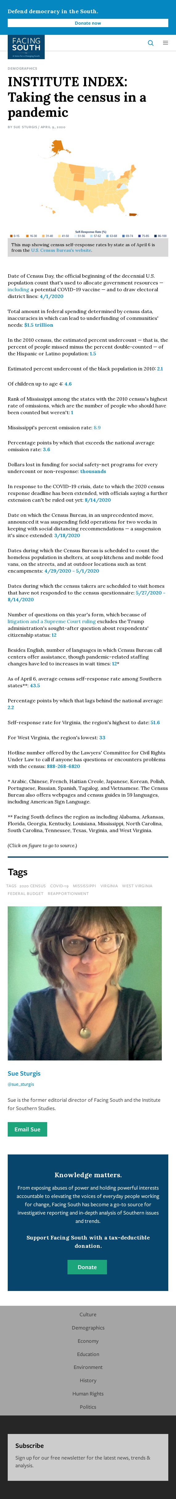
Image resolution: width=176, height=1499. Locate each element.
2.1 (160, 369)
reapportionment (68, 893)
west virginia (137, 885)
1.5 (93, 353)
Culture (88, 1314)
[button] (166, 43)
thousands (93, 471)
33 (102, 737)
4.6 (68, 384)
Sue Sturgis (25, 127)
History (88, 1380)
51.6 (155, 722)
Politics (88, 1406)
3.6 (46, 449)
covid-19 (59, 885)
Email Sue (27, 1129)
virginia (109, 885)
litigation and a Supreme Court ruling (52, 621)
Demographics (22, 68)
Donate (87, 1267)
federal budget (26, 893)
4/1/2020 (51, 296)
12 (54, 635)
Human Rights (88, 1393)
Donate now (88, 23)
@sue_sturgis (21, 1084)
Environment (88, 1366)
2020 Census (32, 885)
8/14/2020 (98, 500)
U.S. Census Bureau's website (61, 250)
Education (88, 1354)
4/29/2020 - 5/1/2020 (71, 571)
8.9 (97, 427)
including (19, 289)
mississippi (84, 885)
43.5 (35, 685)
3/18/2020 (67, 535)
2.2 (11, 707)
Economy (88, 1340)
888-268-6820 (63, 766)
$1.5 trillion (38, 325)
